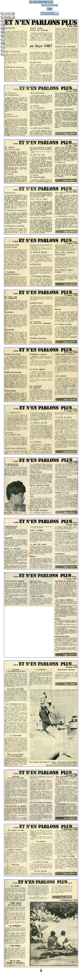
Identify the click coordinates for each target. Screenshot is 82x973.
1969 (43, 5)
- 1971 (49, 5)
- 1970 (45, 5)
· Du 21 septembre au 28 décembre (49, 14)
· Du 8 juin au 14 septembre (47, 13)
